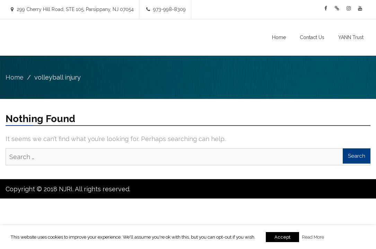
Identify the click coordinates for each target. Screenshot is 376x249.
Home (279, 37)
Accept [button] (282, 237)
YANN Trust (351, 37)
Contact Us (312, 37)
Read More (313, 237)
